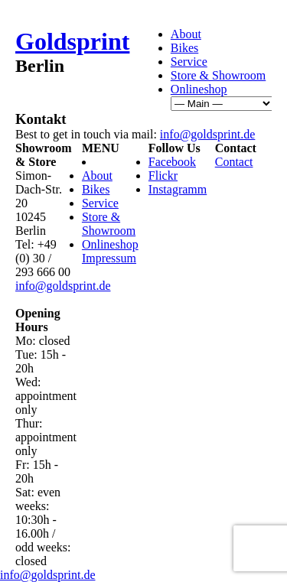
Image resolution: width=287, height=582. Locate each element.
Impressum (109, 258)
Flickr (163, 175)
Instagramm (177, 189)
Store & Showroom (218, 75)
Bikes (184, 47)
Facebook (172, 161)
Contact (234, 161)
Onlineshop (199, 89)
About (186, 34)
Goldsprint (72, 41)
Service (189, 61)
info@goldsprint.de (208, 134)
